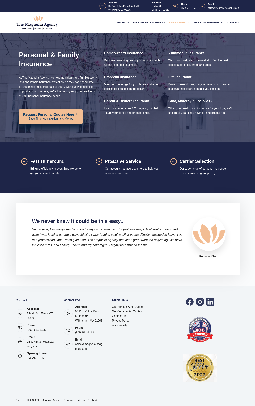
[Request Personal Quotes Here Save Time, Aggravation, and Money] (51, 116)
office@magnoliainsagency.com (224, 8)
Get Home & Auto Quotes (128, 306)
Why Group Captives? (149, 22)
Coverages (179, 22)
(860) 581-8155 (188, 8)
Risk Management (208, 22)
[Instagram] (200, 302)
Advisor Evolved (87, 400)
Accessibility (119, 325)
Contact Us (119, 315)
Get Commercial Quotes (127, 311)
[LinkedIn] (210, 302)
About (123, 22)
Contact (233, 22)
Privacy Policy (120, 320)
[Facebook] (190, 302)
